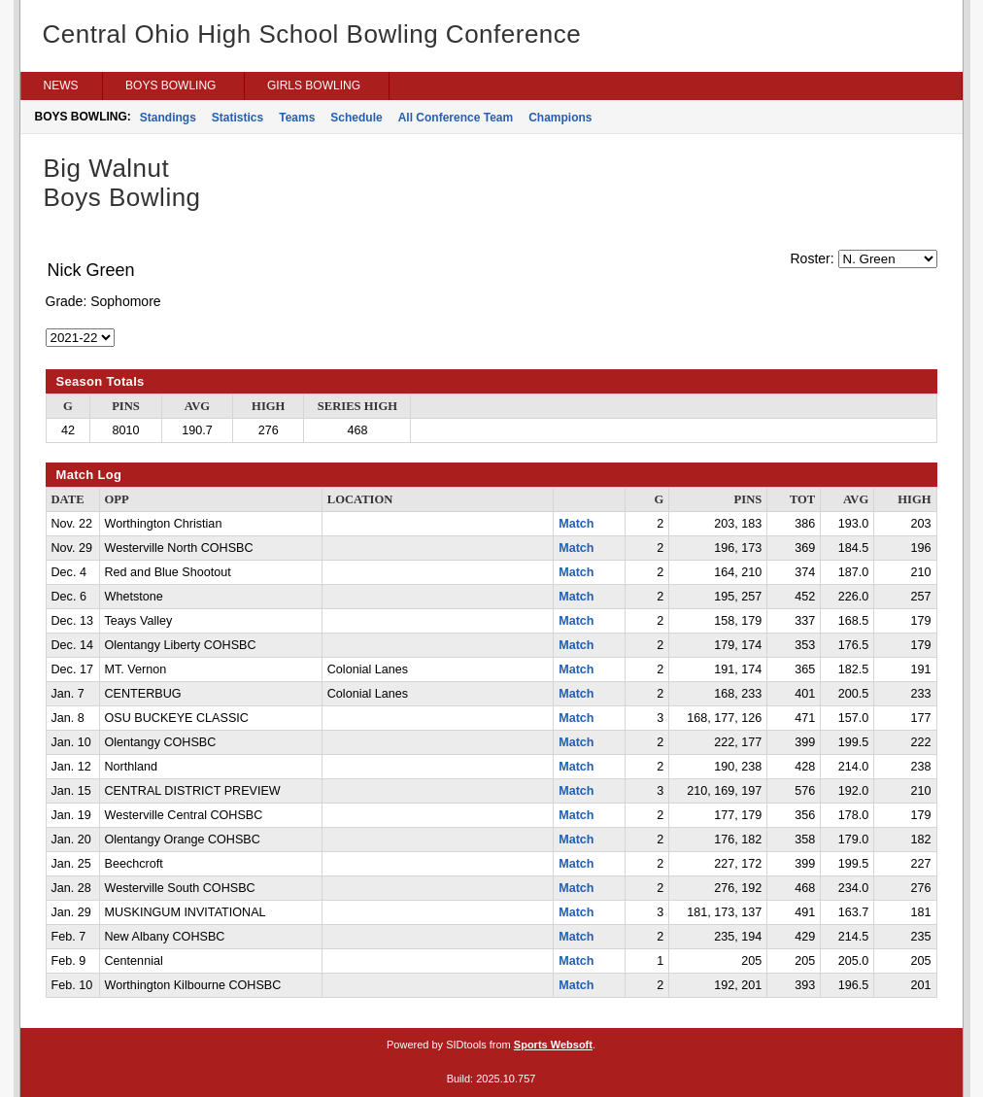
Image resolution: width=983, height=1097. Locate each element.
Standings (168, 117)
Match (576, 524)
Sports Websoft (553, 1044)
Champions (560, 117)
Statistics (237, 117)
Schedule (356, 117)
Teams (297, 117)
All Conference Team (455, 117)
